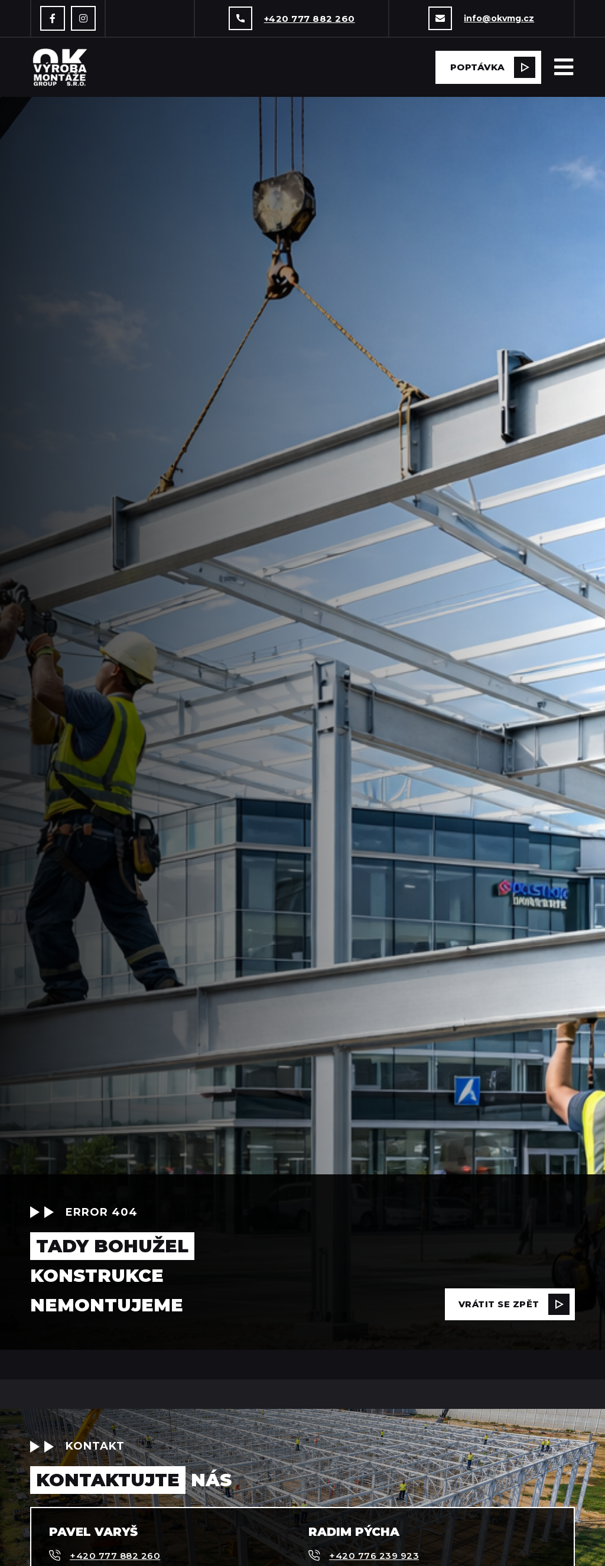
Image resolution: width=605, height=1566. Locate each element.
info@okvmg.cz (499, 18)
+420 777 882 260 (309, 18)
